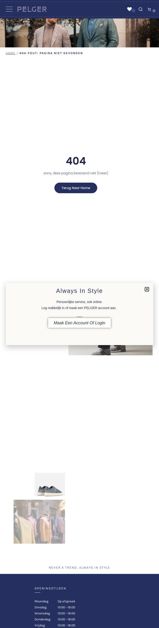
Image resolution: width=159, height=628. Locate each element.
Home (10, 53)
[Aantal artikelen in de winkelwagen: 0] (149, 9)
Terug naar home (76, 188)
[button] (147, 289)
